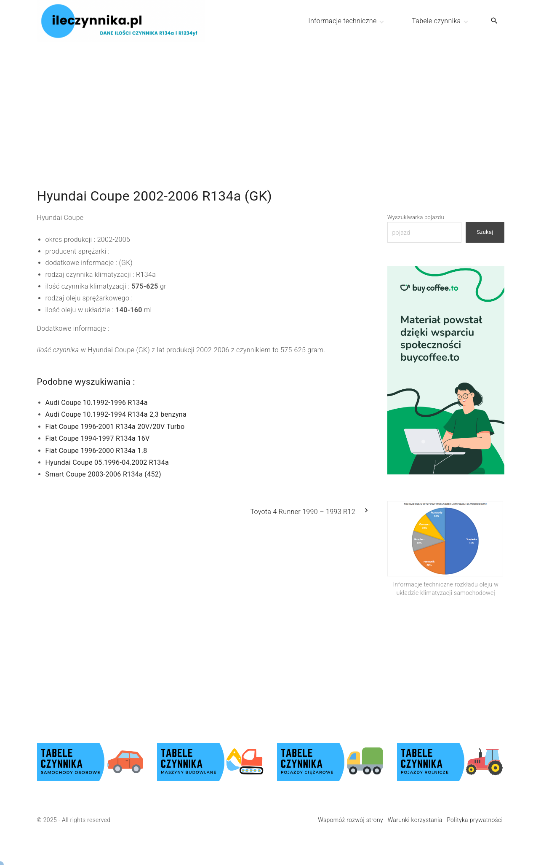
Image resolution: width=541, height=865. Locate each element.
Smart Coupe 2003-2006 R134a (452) (103, 474)
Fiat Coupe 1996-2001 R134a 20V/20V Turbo (115, 427)
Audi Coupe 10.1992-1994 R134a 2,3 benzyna (116, 414)
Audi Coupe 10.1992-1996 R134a (96, 403)
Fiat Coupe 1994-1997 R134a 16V (97, 438)
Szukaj (485, 232)
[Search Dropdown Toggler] (494, 21)
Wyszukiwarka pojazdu (415, 217)
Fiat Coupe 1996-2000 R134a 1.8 (96, 451)
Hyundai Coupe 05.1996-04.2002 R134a (107, 462)
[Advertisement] (270, 101)
